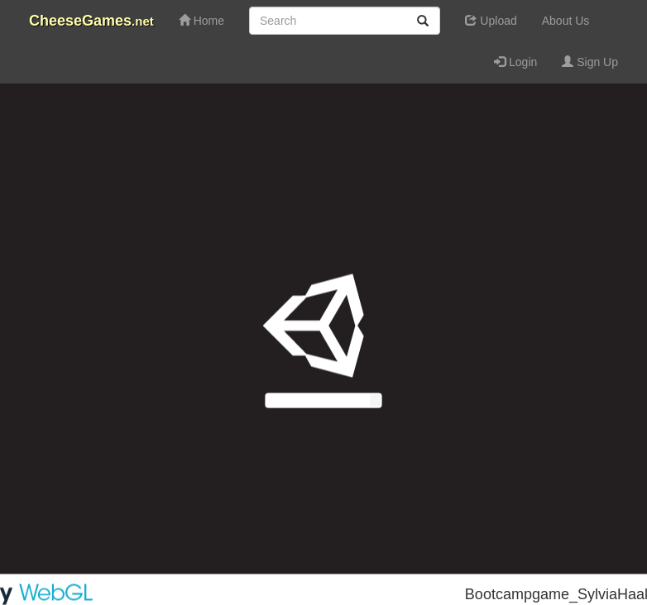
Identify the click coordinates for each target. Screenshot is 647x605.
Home (201, 20)
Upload (490, 20)
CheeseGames (91, 20)
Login (515, 62)
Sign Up (590, 62)
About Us (566, 20)
